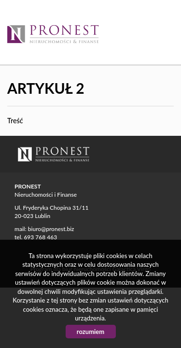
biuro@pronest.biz (51, 228)
